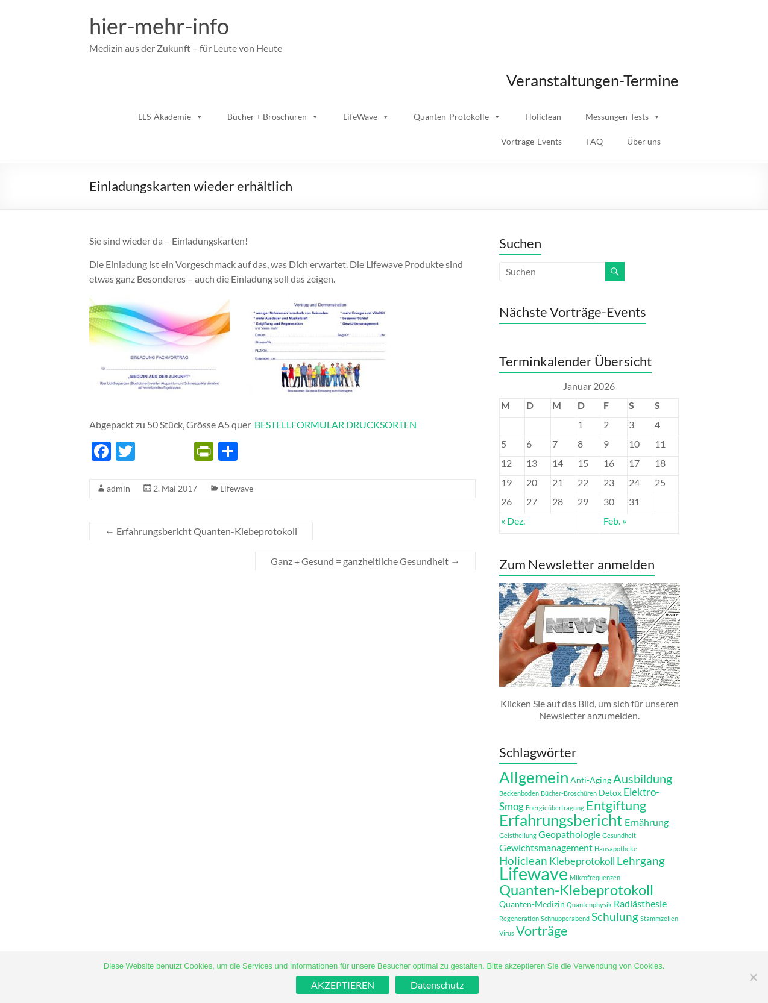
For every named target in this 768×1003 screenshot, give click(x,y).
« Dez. (513, 520)
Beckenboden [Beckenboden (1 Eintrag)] (519, 793)
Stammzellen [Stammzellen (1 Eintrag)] (659, 918)
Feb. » (614, 520)
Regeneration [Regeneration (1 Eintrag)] (519, 918)
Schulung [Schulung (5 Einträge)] (614, 916)
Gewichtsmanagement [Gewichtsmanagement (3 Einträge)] (546, 847)
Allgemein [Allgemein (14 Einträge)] (533, 777)
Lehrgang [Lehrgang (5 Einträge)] (641, 860)
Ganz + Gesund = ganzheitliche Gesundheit (365, 561)
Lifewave (236, 488)
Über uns (644, 141)
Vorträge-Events (531, 141)
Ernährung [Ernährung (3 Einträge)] (647, 822)
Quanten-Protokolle (451, 116)
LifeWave (360, 116)
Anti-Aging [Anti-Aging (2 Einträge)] (590, 780)
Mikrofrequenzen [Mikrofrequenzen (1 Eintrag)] (595, 877)
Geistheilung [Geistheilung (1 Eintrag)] (518, 835)
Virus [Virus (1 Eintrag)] (506, 933)
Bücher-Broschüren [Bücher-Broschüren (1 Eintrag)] (569, 793)
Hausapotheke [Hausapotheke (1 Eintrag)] (615, 848)
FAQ (594, 141)
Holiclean (543, 116)
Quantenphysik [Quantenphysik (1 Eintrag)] (589, 904)
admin (118, 488)
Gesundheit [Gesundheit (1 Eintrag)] (619, 835)
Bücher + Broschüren (267, 116)
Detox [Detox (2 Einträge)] (610, 792)
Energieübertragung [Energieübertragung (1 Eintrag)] (555, 807)
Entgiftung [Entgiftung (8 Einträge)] (616, 805)
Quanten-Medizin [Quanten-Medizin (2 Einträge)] (532, 904)
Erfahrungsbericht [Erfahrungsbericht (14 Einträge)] (561, 820)
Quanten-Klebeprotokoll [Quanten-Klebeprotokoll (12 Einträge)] (576, 889)
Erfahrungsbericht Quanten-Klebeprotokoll (201, 531)
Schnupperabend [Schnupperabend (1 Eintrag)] (565, 918)
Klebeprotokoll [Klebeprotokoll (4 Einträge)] (582, 861)
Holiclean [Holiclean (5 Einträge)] (523, 860)
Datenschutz (437, 984)
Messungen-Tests (617, 116)
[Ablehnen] (753, 977)
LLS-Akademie (164, 116)
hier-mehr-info (159, 26)
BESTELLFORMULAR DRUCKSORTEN (335, 424)
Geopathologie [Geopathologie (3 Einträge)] (569, 834)
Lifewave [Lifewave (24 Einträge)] (533, 873)
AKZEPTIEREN (342, 984)
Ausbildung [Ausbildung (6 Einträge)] (642, 778)
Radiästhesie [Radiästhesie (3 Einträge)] (640, 903)
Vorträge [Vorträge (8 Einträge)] (542, 931)
